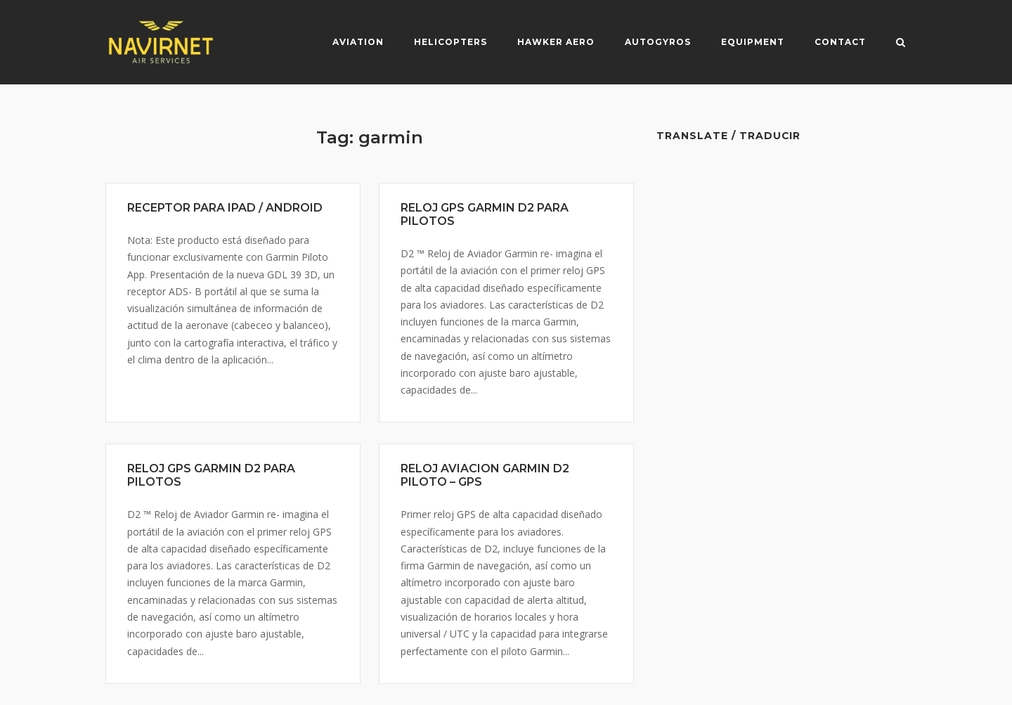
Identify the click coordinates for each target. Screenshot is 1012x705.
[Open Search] (901, 43)
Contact (840, 42)
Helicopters (450, 42)
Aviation (358, 42)
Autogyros (658, 42)
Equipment (752, 42)
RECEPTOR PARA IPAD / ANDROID (225, 207)
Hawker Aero (556, 42)
